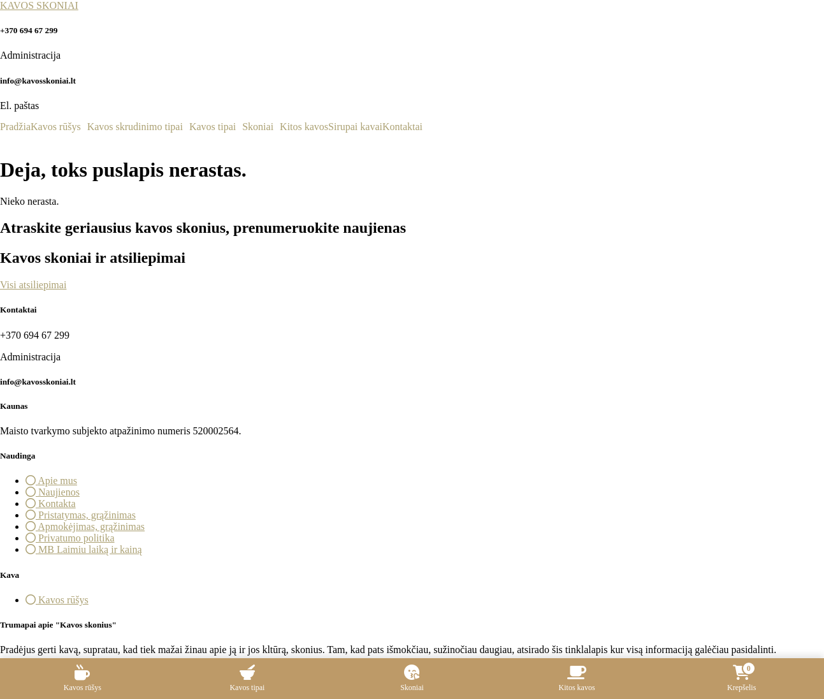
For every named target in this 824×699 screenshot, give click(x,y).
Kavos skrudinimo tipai (135, 127)
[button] (59, 127)
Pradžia (15, 127)
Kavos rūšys (56, 127)
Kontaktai (402, 127)
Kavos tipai (212, 127)
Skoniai (257, 127)
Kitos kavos (304, 127)
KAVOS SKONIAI (39, 5)
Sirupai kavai (355, 127)
